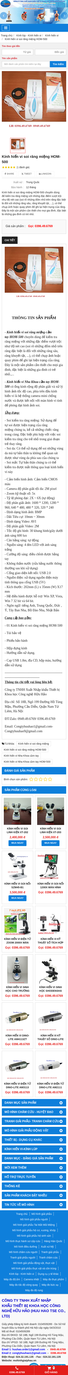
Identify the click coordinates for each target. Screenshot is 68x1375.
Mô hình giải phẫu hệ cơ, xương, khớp (34, 1230)
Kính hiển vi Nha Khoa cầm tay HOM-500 (27, 761)
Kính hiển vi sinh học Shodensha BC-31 (50, 991)
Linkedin (45, 174)
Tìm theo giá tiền (11, 46)
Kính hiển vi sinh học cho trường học (17, 991)
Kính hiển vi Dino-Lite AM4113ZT (17, 1037)
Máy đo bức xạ (50, 1284)
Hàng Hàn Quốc (53, 1241)
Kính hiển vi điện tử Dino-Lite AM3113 (17, 1085)
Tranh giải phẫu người (22, 1257)
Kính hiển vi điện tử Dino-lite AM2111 (50, 1085)
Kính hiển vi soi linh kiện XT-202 (17, 830)
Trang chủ (22, 1213)
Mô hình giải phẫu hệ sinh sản (34, 1235)
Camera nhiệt (31, 1279)
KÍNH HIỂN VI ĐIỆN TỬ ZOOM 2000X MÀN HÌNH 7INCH (17, 943)
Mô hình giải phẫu (42, 1213)
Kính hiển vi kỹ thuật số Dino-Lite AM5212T (51, 1039)
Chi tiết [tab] (10, 240)
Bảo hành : (17, 187)
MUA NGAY (17, 843)
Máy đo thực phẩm (53, 1279)
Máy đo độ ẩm (12, 1279)
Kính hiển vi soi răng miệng (33, 743)
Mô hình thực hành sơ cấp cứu (22, 1241)
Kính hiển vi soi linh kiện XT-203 (50, 830)
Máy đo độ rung (34, 1290)
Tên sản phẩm (9, 58)
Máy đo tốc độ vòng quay (23, 1284)
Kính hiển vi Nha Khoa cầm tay (21, 755)
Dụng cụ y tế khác (48, 1273)
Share (9, 174)
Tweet (26, 174)
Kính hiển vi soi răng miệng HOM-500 (25, 749)
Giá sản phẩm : (15, 226)
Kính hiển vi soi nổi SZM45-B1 (17, 885)
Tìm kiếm (58, 64)
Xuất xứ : (18, 182)
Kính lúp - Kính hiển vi (21, 1273)
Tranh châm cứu (48, 1257)
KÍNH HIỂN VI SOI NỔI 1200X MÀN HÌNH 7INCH (51, 887)
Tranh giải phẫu (50, 1252)
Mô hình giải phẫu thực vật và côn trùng (33, 1268)
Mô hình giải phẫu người (34, 1219)
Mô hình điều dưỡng (25, 1246)
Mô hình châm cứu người (23, 1252)
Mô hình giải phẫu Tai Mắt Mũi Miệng (34, 1224)
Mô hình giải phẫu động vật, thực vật (34, 1263)
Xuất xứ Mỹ (47, 1246)
